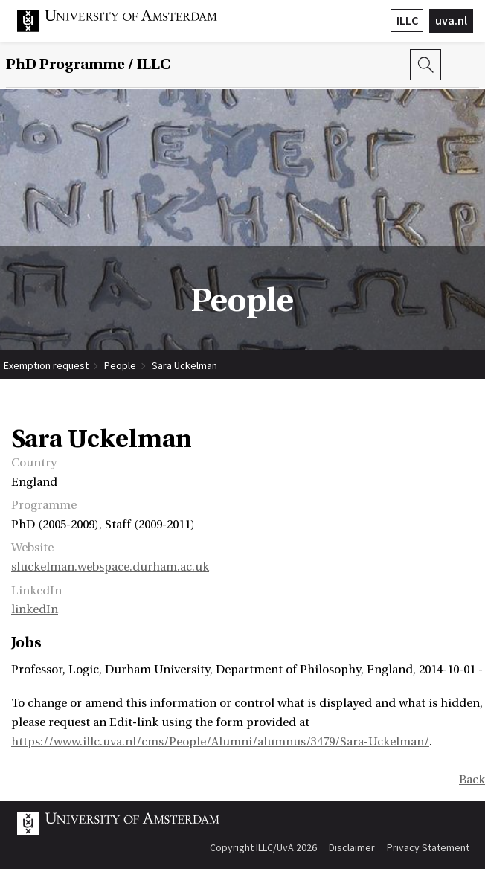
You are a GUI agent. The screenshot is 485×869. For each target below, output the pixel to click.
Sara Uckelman (184, 365)
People (120, 365)
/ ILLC (88, 64)
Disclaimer (352, 847)
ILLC (407, 20)
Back (472, 779)
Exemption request (46, 365)
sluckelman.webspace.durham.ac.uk (110, 567)
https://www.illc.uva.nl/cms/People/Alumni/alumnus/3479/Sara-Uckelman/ (220, 741)
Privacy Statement (428, 847)
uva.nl (451, 20)
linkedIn (34, 609)
